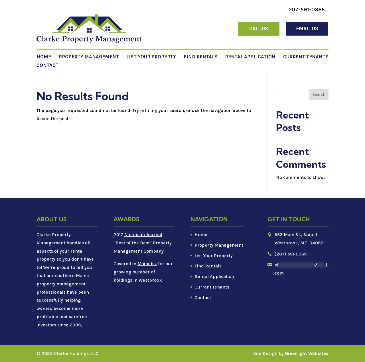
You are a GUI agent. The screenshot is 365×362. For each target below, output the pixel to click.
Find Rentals (201, 57)
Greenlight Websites (306, 353)
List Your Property (151, 57)
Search (319, 94)
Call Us (258, 28)
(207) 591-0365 (291, 254)
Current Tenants (305, 57)
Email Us (307, 28)
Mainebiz (147, 263)
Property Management (89, 57)
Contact (47, 65)
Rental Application (250, 57)
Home (43, 57)
